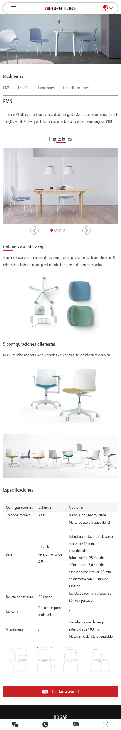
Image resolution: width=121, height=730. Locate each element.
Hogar (60, 717)
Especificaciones (76, 87)
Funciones (46, 87)
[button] (34, 230)
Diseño (24, 87)
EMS (6, 87)
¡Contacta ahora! (60, 692)
